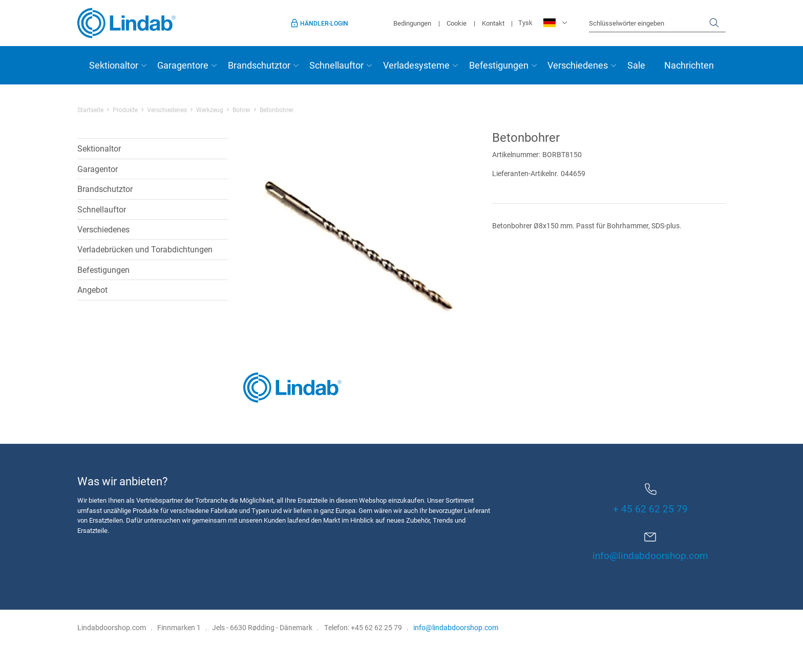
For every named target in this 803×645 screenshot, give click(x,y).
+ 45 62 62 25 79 (650, 499)
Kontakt (493, 23)
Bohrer (241, 109)
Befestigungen (499, 65)
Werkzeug (209, 109)
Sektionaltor (113, 65)
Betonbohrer (276, 109)
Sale (636, 65)
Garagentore (182, 65)
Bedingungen (412, 23)
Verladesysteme (416, 65)
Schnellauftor (336, 65)
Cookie (457, 23)
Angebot (92, 289)
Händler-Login (324, 23)
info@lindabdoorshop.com (650, 555)
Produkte (125, 109)
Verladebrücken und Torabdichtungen (145, 249)
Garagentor (97, 168)
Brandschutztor (259, 65)
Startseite (90, 109)
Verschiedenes (577, 65)
